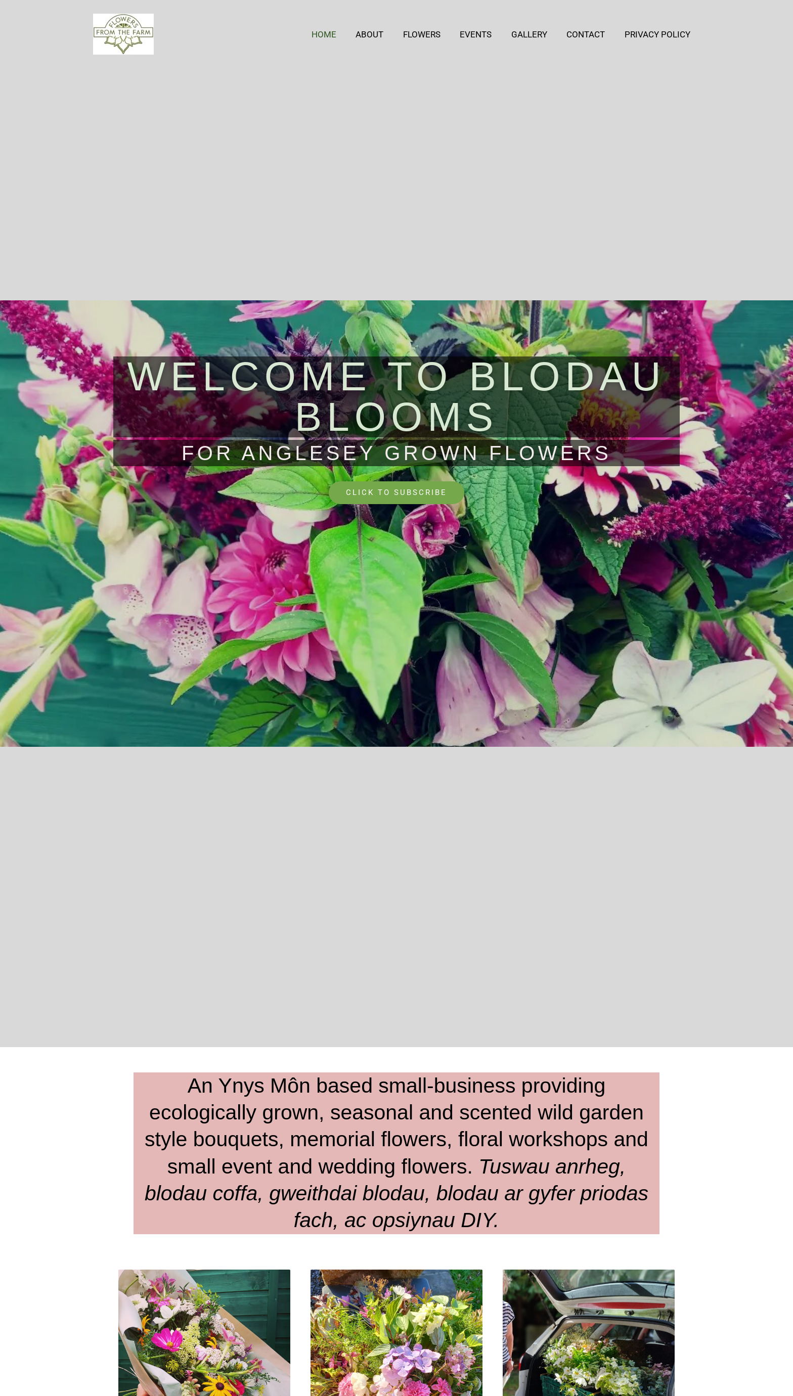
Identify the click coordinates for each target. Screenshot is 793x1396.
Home (338, 34)
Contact (589, 34)
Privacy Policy (658, 34)
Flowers (432, 34)
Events (484, 34)
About (382, 34)
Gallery (535, 34)
